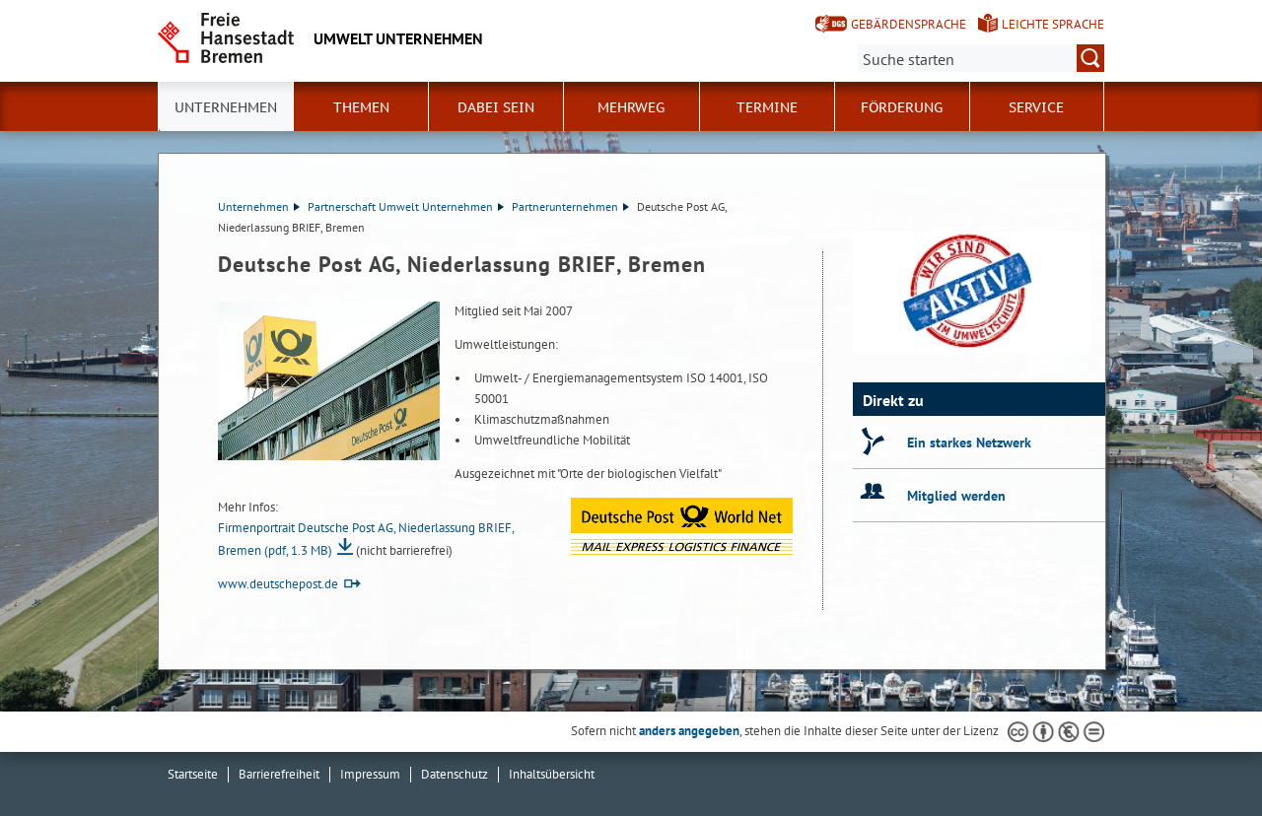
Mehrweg (631, 107)
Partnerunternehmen (570, 206)
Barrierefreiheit (279, 774)
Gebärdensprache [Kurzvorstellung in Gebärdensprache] (908, 24)
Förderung (902, 107)
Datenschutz (454, 774)
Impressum (370, 774)
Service (1036, 107)
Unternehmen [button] (226, 107)
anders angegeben (689, 730)
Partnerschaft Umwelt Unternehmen (406, 206)
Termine (767, 107)
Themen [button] (361, 107)
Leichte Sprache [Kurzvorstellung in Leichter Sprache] (1053, 24)
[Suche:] (981, 58)
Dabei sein (495, 107)
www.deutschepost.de (278, 584)
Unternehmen (259, 206)
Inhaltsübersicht (552, 774)
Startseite (193, 774)
